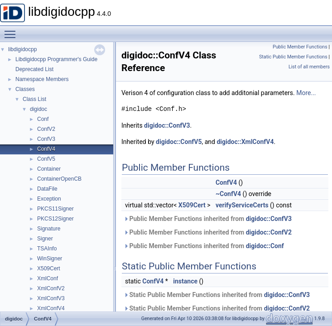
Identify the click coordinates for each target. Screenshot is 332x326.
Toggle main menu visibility (12, 30)
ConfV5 (46, 159)
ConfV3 (46, 139)
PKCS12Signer (55, 219)
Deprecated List (34, 69)
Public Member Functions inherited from (208, 218)
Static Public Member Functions (293, 57)
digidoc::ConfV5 (179, 141)
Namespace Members (41, 79)
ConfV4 (46, 149)
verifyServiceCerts (242, 205)
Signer (45, 238)
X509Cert (48, 268)
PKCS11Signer (55, 209)
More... (306, 92)
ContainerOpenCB (59, 179)
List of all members (309, 67)
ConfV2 (46, 129)
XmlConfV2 (51, 288)
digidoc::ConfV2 (269, 232)
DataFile (47, 189)
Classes (25, 89)
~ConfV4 (228, 193)
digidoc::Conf (265, 245)
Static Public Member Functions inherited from (217, 294)
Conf (42, 119)
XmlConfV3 (51, 298)
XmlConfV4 (51, 308)
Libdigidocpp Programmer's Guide (56, 59)
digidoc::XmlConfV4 (245, 141)
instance (185, 281)
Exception (49, 199)
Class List (34, 99)
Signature (48, 228)
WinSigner (49, 258)
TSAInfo (47, 248)
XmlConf (47, 278)
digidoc (38, 109)
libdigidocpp (22, 49)
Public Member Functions (300, 47)
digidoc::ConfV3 (167, 125)
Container (49, 169)
